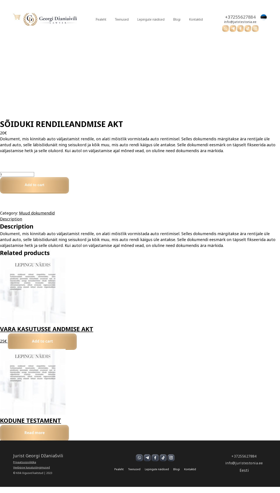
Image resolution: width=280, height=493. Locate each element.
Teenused (110, 19)
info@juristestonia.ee (228, 22)
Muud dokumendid (37, 215)
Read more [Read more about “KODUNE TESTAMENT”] (38, 437)
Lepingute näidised (139, 19)
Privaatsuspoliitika (24, 468)
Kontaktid (185, 19)
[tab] (140, 221)
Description (11, 221)
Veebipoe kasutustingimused (31, 473)
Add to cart (37, 186)
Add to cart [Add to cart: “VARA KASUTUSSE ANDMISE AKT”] (46, 344)
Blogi (165, 19)
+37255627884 (228, 17)
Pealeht (90, 19)
